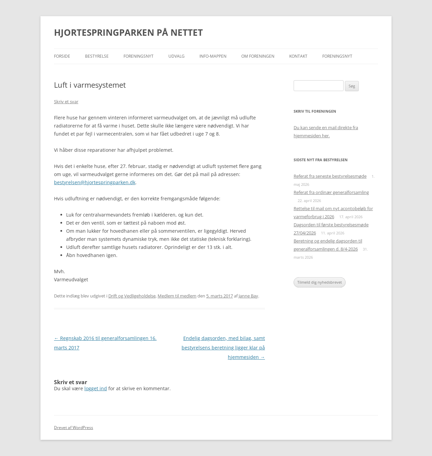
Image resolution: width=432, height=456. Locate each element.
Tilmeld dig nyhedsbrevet (319, 282)
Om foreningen (257, 56)
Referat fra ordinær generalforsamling (331, 192)
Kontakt (298, 56)
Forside (62, 56)
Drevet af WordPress (73, 427)
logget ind (95, 388)
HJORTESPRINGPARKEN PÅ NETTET (128, 32)
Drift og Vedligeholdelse (132, 296)
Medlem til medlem (177, 296)
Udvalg (176, 56)
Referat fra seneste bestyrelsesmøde (330, 176)
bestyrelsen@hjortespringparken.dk (94, 182)
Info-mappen (212, 56)
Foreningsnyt (139, 56)
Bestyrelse (97, 56)
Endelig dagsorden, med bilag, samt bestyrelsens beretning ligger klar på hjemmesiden (223, 347)
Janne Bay (248, 296)
